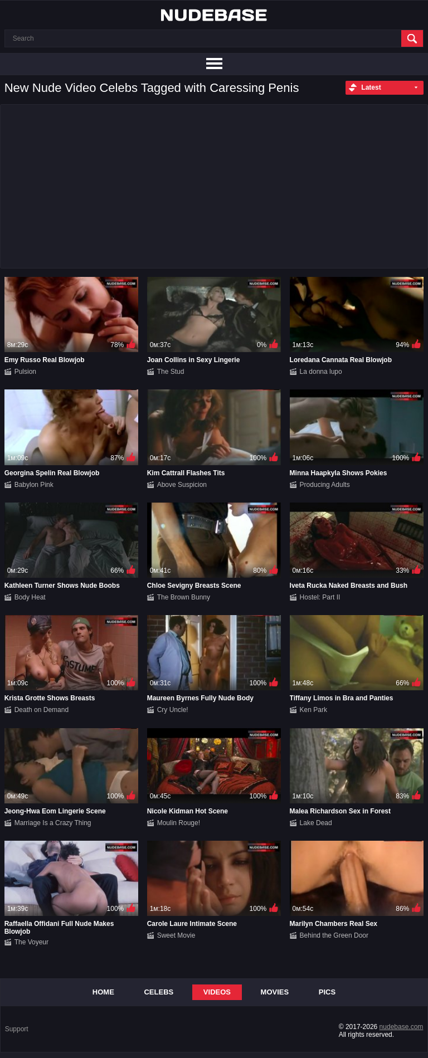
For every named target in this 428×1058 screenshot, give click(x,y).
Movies (275, 992)
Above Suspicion (182, 485)
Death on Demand (41, 710)
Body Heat (30, 597)
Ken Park (313, 710)
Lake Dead (316, 823)
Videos (217, 992)
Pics (327, 992)
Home (103, 992)
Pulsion (25, 372)
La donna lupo (321, 372)
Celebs (158, 992)
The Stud (170, 372)
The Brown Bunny (183, 597)
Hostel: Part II (320, 597)
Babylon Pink (34, 485)
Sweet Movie (176, 935)
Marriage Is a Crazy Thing (52, 823)
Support (16, 1029)
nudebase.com (402, 1027)
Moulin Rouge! (178, 823)
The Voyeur (31, 942)
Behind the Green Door (334, 935)
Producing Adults (325, 485)
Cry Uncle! (172, 710)
